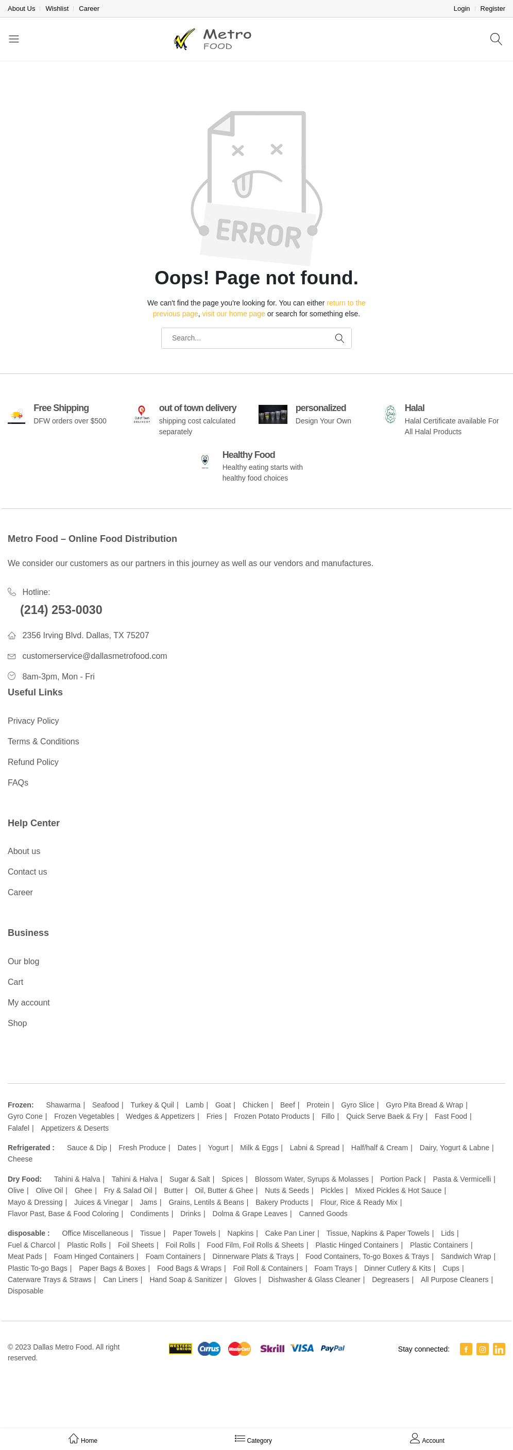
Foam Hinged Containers (94, 1256)
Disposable (25, 1291)
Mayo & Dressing (35, 1202)
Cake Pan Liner (290, 1233)
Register (493, 8)
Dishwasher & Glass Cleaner (314, 1279)
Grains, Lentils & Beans (206, 1202)
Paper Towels (194, 1233)
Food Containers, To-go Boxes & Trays (367, 1256)
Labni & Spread (315, 1148)
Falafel (18, 1128)
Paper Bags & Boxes (112, 1268)
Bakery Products (282, 1202)
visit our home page (233, 314)
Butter (173, 1190)
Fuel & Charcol (32, 1245)
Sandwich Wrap (466, 1256)
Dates (187, 1148)
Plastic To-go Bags (37, 1268)
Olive (16, 1190)
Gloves (245, 1279)
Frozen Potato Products (272, 1116)
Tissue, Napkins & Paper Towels (378, 1233)
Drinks (190, 1213)
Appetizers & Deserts (75, 1128)
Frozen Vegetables (84, 1116)
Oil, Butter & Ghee (224, 1190)
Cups (450, 1268)
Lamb (194, 1105)
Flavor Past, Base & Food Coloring (63, 1213)
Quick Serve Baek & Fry (384, 1116)
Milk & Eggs (259, 1148)
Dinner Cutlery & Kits (397, 1268)
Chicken (256, 1105)
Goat (223, 1105)
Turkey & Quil (152, 1105)
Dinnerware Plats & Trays (253, 1256)
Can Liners (120, 1279)
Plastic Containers (439, 1245)
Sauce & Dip (87, 1148)
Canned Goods (323, 1213)
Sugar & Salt (189, 1179)
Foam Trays (333, 1268)
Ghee (83, 1190)
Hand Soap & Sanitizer (186, 1279)
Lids (447, 1233)
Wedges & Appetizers (160, 1116)
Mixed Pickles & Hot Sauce (398, 1190)
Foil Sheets (136, 1245)
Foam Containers (173, 1256)
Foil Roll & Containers (268, 1268)
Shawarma (63, 1105)
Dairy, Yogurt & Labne (454, 1148)
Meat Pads (25, 1256)
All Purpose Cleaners (455, 1279)
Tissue (150, 1233)
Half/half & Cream (379, 1148)
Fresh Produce (142, 1148)
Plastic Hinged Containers (356, 1245)
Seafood (105, 1105)
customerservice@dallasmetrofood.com (94, 656)
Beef (287, 1105)
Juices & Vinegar (101, 1202)
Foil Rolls (180, 1245)
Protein (317, 1105)
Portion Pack (401, 1179)
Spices (232, 1179)
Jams (148, 1202)
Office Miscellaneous (95, 1233)
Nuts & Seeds (287, 1190)
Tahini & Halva (77, 1179)
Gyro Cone (25, 1116)
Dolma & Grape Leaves (250, 1213)
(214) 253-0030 (61, 610)
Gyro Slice (357, 1105)
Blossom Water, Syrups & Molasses (312, 1179)
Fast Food (451, 1116)
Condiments (149, 1213)
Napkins (241, 1233)
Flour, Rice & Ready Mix (359, 1202)
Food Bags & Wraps (189, 1268)
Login (462, 8)
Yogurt (218, 1148)
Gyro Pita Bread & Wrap (424, 1105)
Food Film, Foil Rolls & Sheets (255, 1245)
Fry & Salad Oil (128, 1190)
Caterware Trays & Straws (50, 1279)
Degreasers (390, 1279)
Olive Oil (49, 1190)
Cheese (20, 1159)
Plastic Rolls (86, 1245)
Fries (215, 1116)
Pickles (332, 1190)
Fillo (328, 1116)
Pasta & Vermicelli (462, 1179)
